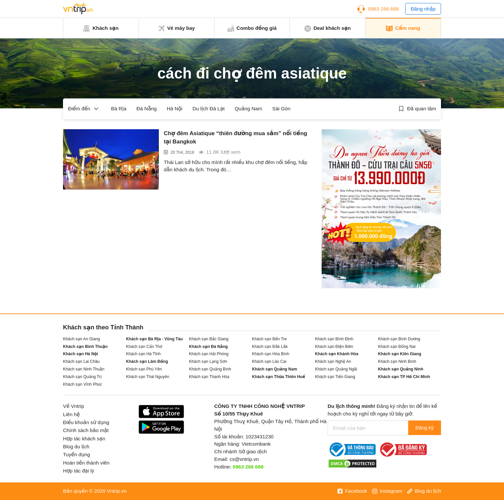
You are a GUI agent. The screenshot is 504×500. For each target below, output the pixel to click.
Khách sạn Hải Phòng (208, 354)
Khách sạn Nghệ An (333, 361)
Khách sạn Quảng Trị (82, 376)
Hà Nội (174, 108)
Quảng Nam (248, 108)
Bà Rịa (118, 108)
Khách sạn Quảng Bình (210, 369)
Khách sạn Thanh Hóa (209, 376)
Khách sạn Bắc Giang (208, 339)
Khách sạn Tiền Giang (335, 376)
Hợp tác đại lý (78, 470)
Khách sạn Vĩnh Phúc (82, 384)
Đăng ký (423, 428)
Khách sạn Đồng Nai (396, 346)
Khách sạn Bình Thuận (85, 346)
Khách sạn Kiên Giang (399, 354)
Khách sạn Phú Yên (144, 369)
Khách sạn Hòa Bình (270, 354)
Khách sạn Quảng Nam (274, 369)
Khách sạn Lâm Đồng (147, 361)
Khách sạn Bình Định (334, 339)
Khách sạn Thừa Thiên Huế (278, 376)
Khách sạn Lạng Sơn (208, 361)
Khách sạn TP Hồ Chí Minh (404, 376)
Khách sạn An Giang (81, 339)
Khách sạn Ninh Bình (397, 361)
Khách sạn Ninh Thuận (83, 369)
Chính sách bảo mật (86, 430)
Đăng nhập (423, 9)
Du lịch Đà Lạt (208, 108)
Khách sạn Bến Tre (269, 339)
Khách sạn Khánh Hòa (336, 354)
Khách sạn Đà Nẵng (208, 346)
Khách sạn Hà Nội (80, 354)
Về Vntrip (73, 406)
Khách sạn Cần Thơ (144, 346)
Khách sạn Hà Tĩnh (143, 354)
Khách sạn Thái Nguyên (147, 376)
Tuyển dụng (76, 454)
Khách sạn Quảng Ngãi (336, 369)
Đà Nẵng (147, 108)
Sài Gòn (281, 108)
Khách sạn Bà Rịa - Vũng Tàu (154, 339)
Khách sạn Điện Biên (334, 346)
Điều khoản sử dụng (86, 422)
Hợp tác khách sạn (84, 438)
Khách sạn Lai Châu (81, 361)
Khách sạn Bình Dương (399, 339)
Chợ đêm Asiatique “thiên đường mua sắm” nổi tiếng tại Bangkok (233, 138)
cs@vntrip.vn (244, 459)
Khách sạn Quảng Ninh (400, 369)
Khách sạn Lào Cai (269, 361)
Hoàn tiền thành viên (86, 463)
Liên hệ (71, 414)
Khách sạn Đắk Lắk (269, 346)
